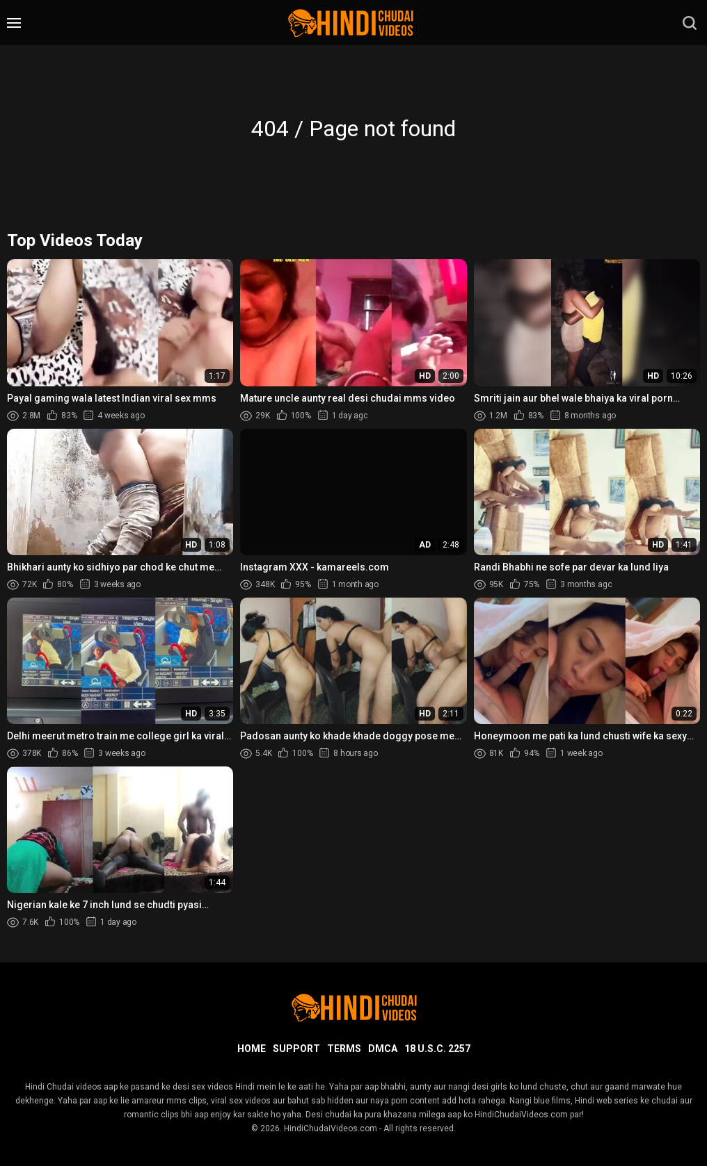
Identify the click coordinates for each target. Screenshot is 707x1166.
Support (296, 1048)
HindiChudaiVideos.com (330, 1128)
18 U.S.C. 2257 (437, 1048)
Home (251, 1048)
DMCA (382, 1048)
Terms (344, 1048)
